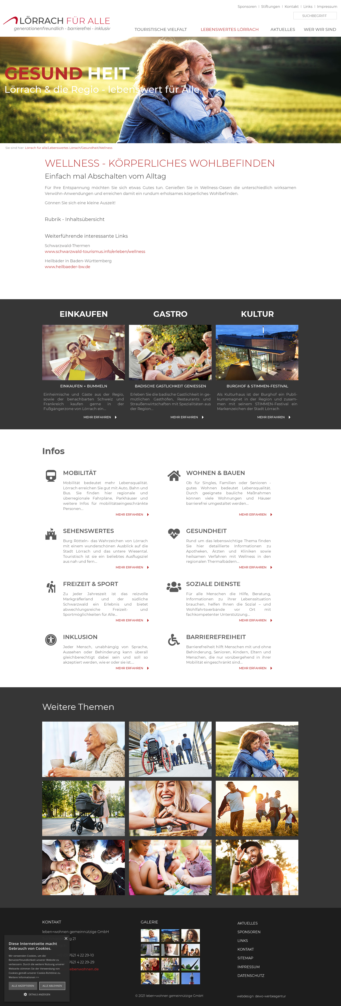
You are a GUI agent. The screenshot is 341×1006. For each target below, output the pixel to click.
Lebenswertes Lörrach (230, 29)
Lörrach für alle (36, 147)
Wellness (105, 147)
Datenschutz (250, 976)
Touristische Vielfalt (161, 29)
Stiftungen (270, 7)
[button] (37, 994)
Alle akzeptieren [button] (23, 985)
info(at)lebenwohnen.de (77, 969)
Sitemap (245, 958)
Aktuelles (283, 29)
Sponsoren (247, 7)
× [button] (65, 938)
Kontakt (292, 7)
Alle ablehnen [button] (52, 985)
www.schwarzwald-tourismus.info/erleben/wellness (95, 251)
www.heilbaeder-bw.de (67, 266)
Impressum (327, 7)
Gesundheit (89, 147)
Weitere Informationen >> (24, 977)
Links (308, 7)
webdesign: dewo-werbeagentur (261, 996)
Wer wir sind (320, 29)
